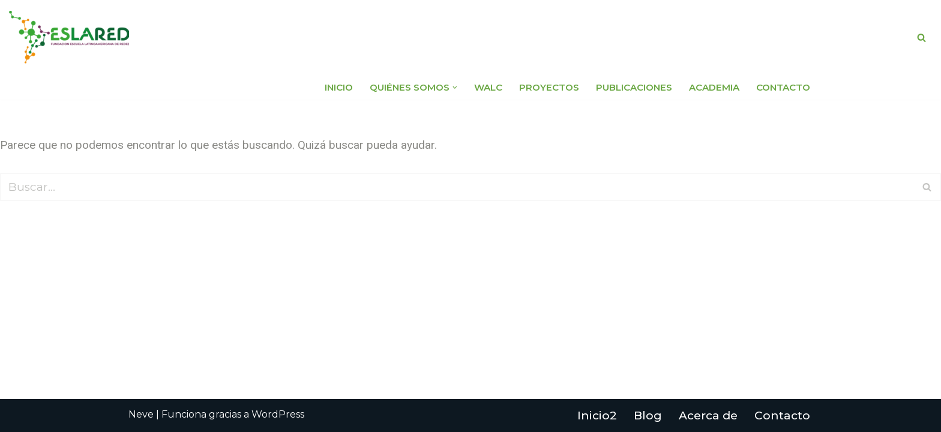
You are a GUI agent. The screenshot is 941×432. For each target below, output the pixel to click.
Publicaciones (634, 87)
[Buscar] (921, 37)
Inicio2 (597, 415)
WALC (488, 87)
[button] (454, 87)
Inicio (339, 87)
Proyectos (549, 87)
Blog (648, 415)
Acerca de (708, 415)
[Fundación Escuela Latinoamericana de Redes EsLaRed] (69, 37)
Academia (714, 87)
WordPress (277, 414)
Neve (141, 414)
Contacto (783, 87)
